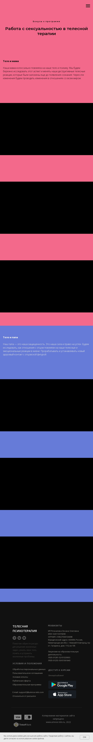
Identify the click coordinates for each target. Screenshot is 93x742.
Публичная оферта (22, 680)
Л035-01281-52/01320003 (59, 657)
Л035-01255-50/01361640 (59, 660)
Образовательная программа (27, 684)
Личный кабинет (56, 675)
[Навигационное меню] (88, 5)
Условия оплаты (20, 677)
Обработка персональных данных (29, 669)
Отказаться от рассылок (24, 696)
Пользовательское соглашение (28, 673)
